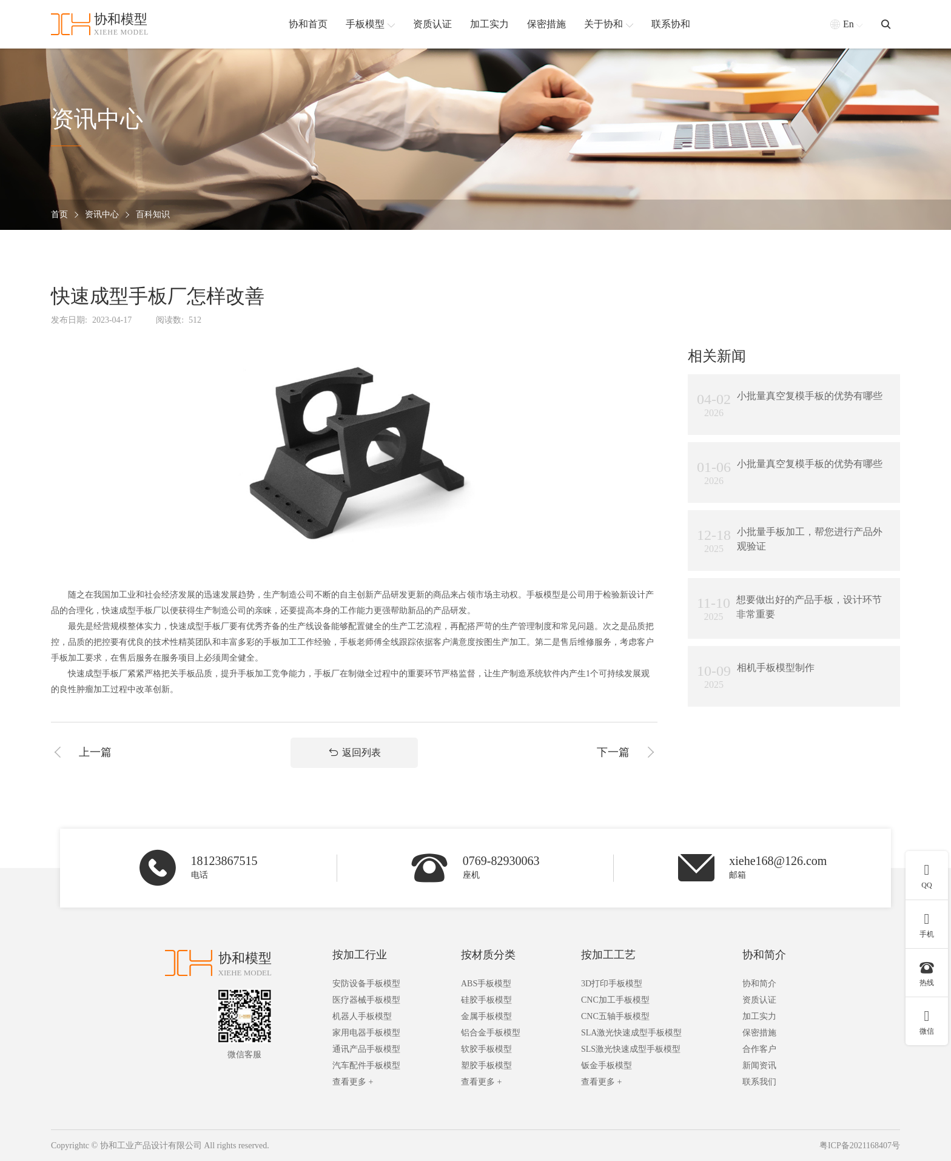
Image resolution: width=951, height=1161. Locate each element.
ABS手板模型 (486, 983)
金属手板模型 (486, 1016)
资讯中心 (102, 215)
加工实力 (759, 1016)
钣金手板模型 (606, 1065)
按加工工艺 (608, 955)
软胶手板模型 (486, 1049)
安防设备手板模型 (366, 983)
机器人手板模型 (362, 1016)
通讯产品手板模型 (366, 1049)
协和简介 (764, 955)
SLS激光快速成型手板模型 (630, 1049)
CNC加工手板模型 (615, 1000)
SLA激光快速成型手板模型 (631, 1032)
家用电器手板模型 (366, 1032)
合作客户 (759, 1049)
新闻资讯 (759, 1065)
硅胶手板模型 (486, 1000)
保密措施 (759, 1032)
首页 (59, 215)
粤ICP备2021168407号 (859, 1145)
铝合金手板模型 (490, 1032)
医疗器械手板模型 (366, 1000)
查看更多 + (352, 1081)
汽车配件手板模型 (366, 1065)
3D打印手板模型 (611, 983)
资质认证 (759, 1000)
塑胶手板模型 (486, 1065)
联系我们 (759, 1081)
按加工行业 (359, 955)
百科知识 (153, 215)
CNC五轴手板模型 (615, 1016)
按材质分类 (488, 955)
